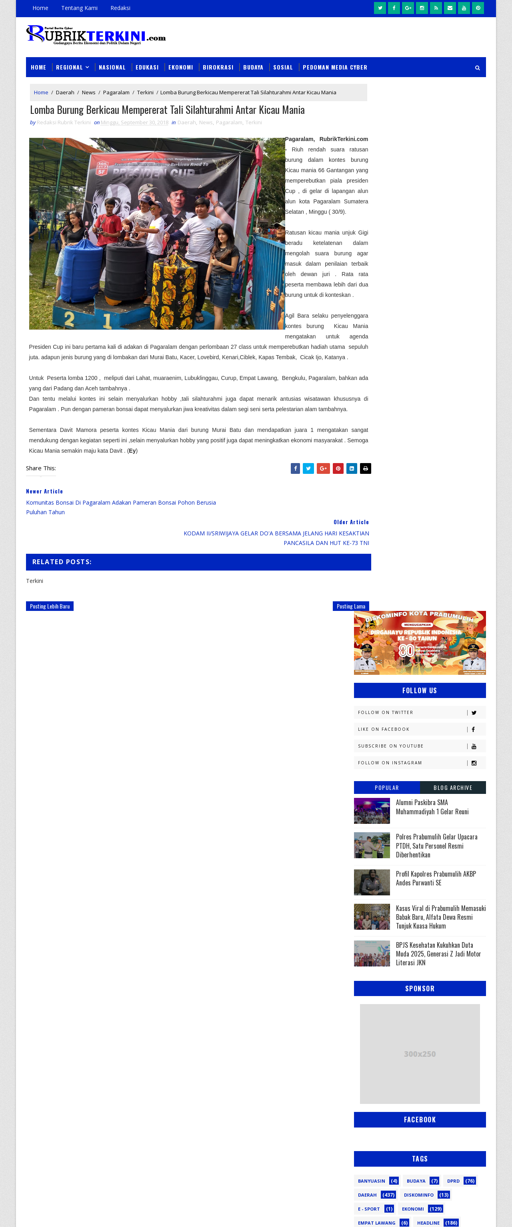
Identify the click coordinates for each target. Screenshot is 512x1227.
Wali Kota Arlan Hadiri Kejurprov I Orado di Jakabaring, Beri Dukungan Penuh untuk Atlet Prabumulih (310, 1156)
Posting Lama (318, 632)
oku (363, 914)
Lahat (420, 774)
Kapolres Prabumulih (386, 718)
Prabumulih (418, 872)
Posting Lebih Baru (50, 632)
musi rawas (434, 900)
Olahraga (371, 830)
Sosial (283, 60)
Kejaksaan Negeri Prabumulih (396, 732)
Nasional (112, 60)
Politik (367, 872)
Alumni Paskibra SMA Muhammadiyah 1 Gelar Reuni (432, 274)
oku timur (403, 914)
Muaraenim (373, 788)
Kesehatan (371, 774)
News (89, 87)
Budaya (253, 60)
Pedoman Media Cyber (335, 60)
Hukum (367, 704)
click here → (63, 1096)
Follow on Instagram (422, 231)
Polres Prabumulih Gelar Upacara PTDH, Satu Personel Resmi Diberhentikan (437, 313)
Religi (365, 886)
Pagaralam (116, 87)
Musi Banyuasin (378, 802)
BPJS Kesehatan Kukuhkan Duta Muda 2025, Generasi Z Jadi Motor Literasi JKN (438, 421)
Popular (387, 255)
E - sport (369, 676)
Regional (69, 60)
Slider (162, 1008)
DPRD (453, 648)
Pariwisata (372, 858)
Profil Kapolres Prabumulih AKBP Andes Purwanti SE (436, 345)
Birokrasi (218, 60)
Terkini (145, 87)
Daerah (65, 87)
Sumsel (450, 886)
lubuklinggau (376, 900)
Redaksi (120, 8)
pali (443, 914)
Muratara (425, 788)
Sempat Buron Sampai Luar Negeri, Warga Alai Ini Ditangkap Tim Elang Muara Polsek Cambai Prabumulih (311, 1009)
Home (40, 8)
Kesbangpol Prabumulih (389, 760)
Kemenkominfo (377, 746)
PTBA (414, 830)
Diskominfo (419, 662)
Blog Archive (453, 255)
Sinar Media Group (137, 1213)
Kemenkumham (436, 746)
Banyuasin (371, 648)
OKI (405, 816)
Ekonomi (180, 60)
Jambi (410, 704)
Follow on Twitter (422, 180)
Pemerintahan (427, 858)
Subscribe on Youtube (422, 214)
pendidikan (372, 928)
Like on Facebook (422, 197)
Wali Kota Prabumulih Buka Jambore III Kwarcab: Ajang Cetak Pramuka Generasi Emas (308, 1055)
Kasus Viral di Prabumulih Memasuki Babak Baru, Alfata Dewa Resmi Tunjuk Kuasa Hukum (441, 384)
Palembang (423, 844)
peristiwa (423, 928)
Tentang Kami (79, 8)
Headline (428, 690)
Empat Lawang (377, 690)
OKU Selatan (447, 816)
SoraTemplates (66, 1213)
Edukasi (147, 60)
